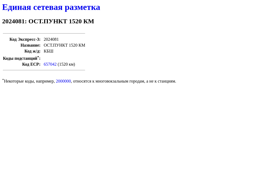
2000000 (63, 81)
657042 (50, 64)
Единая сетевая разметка (51, 7)
